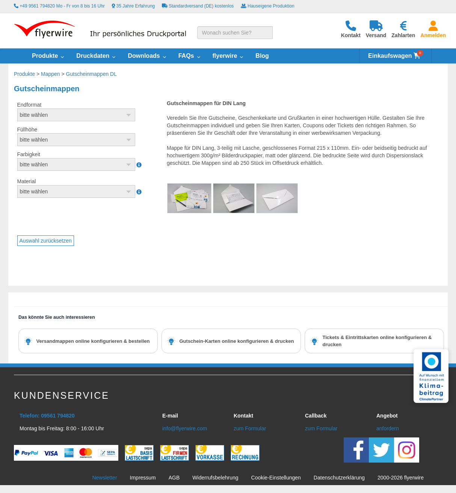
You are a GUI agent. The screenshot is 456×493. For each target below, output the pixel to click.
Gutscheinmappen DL (91, 74)
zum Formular (250, 428)
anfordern (387, 428)
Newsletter (104, 478)
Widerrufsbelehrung (215, 478)
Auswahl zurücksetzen (46, 241)
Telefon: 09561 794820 (47, 416)
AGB (174, 478)
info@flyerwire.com (184, 428)
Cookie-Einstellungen (276, 478)
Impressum (143, 478)
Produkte (24, 74)
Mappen (50, 74)
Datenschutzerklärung (339, 478)
